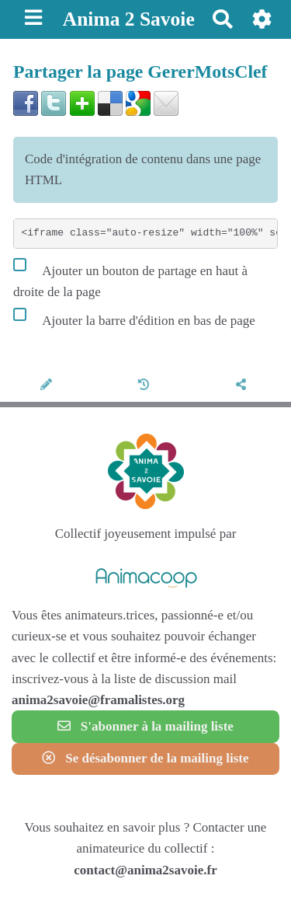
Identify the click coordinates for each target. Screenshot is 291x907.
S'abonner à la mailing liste (145, 726)
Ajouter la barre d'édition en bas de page (134, 317)
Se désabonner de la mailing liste (145, 758)
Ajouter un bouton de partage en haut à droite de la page (130, 277)
